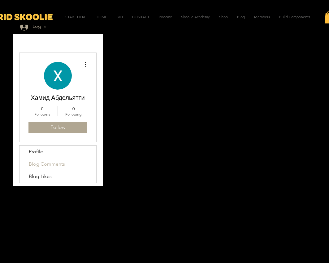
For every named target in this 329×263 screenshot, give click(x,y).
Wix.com (202, 249)
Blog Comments (47, 164)
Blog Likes (40, 176)
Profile (36, 152)
